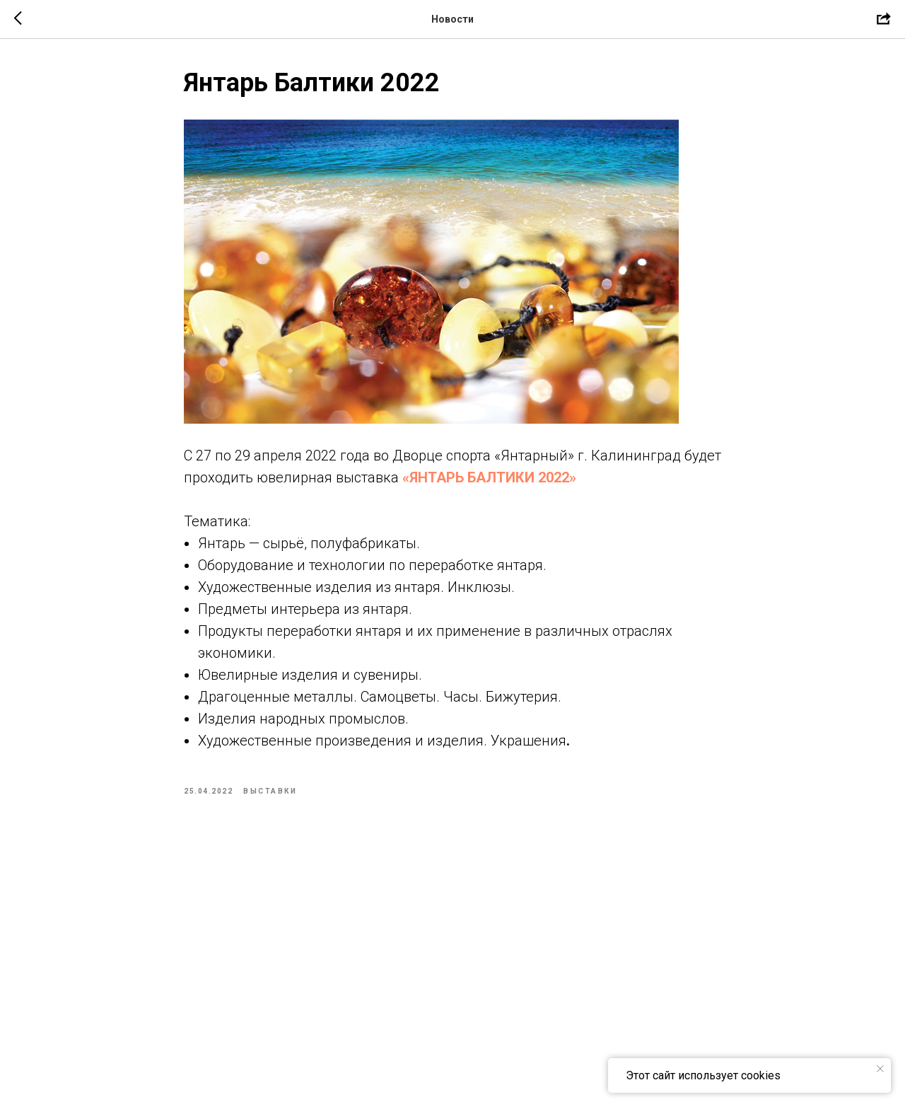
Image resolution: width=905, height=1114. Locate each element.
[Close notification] (880, 1069)
